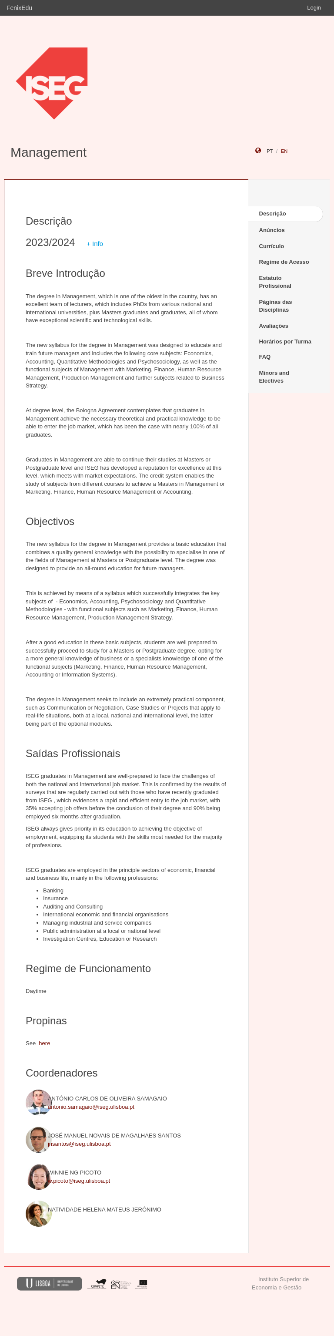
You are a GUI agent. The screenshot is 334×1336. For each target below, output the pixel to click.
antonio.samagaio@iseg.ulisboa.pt (91, 1107)
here (44, 1043)
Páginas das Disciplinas (275, 306)
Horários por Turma (285, 341)
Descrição (272, 213)
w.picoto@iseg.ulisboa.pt (79, 1181)
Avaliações (273, 326)
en (284, 151)
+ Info (95, 243)
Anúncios (272, 230)
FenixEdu (19, 7)
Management (48, 152)
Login (314, 7)
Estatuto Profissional (275, 282)
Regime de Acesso (284, 262)
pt (270, 151)
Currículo (271, 246)
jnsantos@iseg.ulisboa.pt (79, 1144)
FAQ (265, 356)
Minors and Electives (274, 377)
